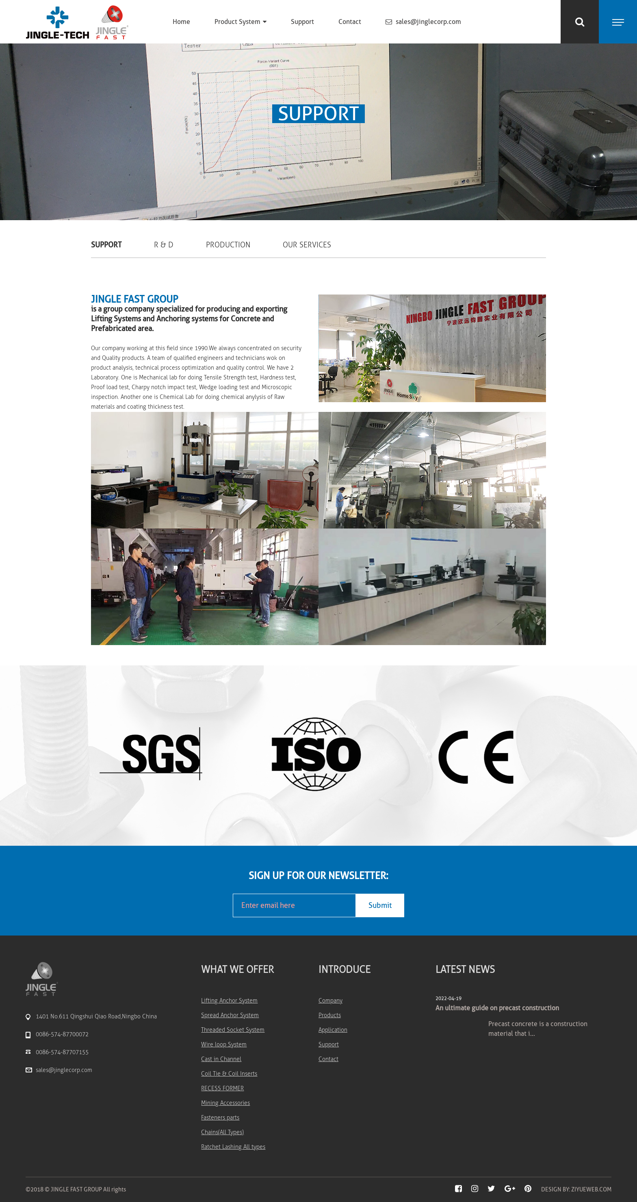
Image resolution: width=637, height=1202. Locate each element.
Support (302, 22)
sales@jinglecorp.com (423, 22)
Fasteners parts (220, 1117)
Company (330, 1000)
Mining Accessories (225, 1103)
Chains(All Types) (222, 1132)
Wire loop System (224, 1044)
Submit (380, 905)
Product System (240, 22)
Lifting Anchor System (229, 1000)
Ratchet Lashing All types (233, 1147)
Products (329, 1015)
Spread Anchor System (230, 1015)
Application (332, 1030)
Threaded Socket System (232, 1030)
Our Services (307, 244)
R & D (163, 244)
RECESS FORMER (222, 1088)
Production (228, 244)
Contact (349, 22)
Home (181, 22)
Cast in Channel (221, 1059)
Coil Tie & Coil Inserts (229, 1073)
